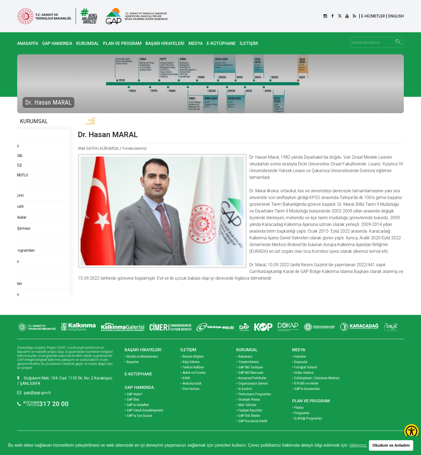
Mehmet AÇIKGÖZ (35, 171)
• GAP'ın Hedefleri (137, 410)
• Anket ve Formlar (193, 378)
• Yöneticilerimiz (247, 367)
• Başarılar (132, 367)
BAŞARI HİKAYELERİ (165, 43)
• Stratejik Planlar (248, 405)
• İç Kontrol (244, 394)
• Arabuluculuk (190, 389)
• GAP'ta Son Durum (138, 421)
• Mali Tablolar (246, 410)
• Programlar (301, 419)
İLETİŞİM (249, 43)
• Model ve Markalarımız (141, 362)
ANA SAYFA (115, 154)
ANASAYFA (27, 43)
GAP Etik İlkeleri (33, 300)
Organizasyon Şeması (39, 234)
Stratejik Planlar (33, 267)
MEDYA (195, 43)
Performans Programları (41, 256)
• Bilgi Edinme (189, 367)
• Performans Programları (253, 400)
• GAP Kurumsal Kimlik (251, 427)
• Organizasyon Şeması (252, 389)
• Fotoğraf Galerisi (304, 373)
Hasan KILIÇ (30, 190)
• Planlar (298, 413)
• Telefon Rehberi (192, 373)
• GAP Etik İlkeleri (248, 421)
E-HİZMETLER (373, 16)
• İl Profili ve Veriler (305, 389)
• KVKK (185, 384)
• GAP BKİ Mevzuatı (249, 378)
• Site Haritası (189, 394)
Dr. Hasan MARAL (37, 161)
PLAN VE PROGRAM (122, 43)
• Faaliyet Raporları (249, 416)
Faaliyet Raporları (35, 289)
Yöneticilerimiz (34, 151)
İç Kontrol (28, 245)
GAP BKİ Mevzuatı (36, 211)
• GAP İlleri (132, 405)
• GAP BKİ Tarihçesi (249, 373)
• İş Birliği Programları (307, 424)
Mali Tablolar (31, 278)
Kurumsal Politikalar (37, 223)
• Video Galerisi (303, 378)
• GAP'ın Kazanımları (306, 394)
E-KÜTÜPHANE (221, 43)
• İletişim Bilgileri (192, 362)
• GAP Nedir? (134, 400)
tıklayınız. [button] (358, 445)
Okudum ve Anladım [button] (391, 445)
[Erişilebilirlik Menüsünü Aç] (411, 431)
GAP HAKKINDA (57, 43)
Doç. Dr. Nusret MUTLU (38, 180)
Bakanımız (29, 140)
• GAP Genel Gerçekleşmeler (144, 416)
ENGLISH (396, 16)
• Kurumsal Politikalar (251, 384)
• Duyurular (300, 367)
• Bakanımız (244, 362)
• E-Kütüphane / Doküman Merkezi (315, 384)
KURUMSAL (87, 43)
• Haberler (299, 362)
